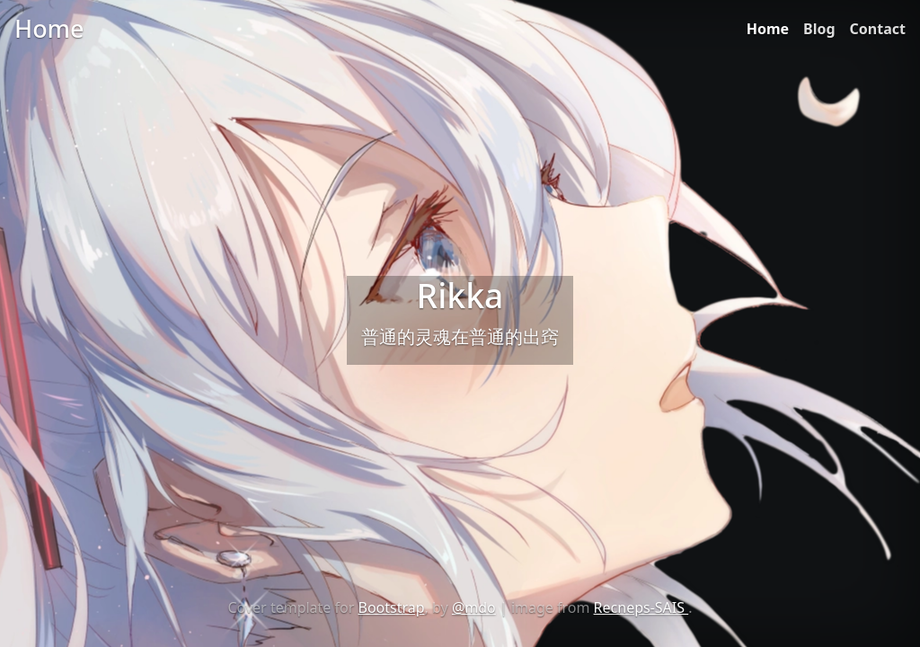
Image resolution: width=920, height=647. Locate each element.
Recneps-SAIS (641, 607)
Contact (878, 29)
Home (768, 29)
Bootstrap (391, 607)
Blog (819, 29)
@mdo (474, 607)
